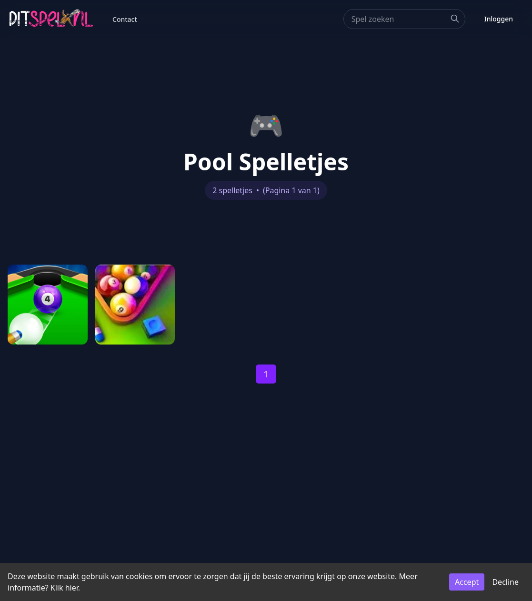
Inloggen (498, 18)
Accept (467, 582)
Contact (124, 19)
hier (71, 587)
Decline (505, 582)
